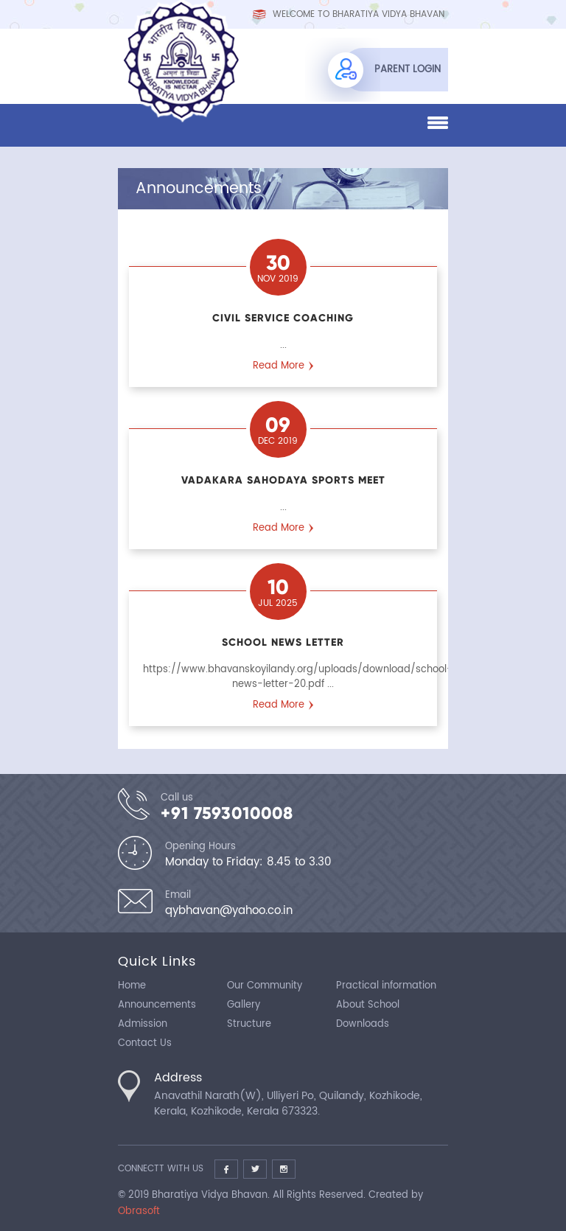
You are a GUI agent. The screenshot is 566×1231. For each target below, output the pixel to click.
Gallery (243, 1005)
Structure (249, 1024)
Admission (142, 1024)
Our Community (264, 986)
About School (367, 1005)
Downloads (362, 1024)
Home (132, 986)
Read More (278, 366)
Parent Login (407, 69)
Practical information (386, 986)
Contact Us (145, 1043)
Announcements (157, 1005)
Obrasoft (139, 1211)
